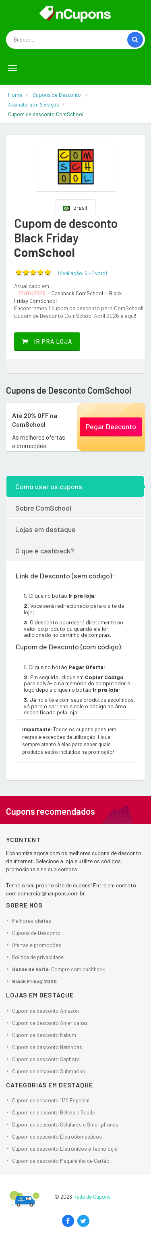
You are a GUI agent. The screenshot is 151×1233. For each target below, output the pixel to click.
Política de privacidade (38, 957)
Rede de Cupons (92, 1196)
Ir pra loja (47, 341)
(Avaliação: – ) (82, 273)
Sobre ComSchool (43, 507)
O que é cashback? (44, 550)
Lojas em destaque (45, 529)
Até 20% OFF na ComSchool (34, 419)
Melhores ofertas (31, 921)
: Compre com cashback (58, 969)
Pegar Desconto (111, 426)
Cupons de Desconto (36, 933)
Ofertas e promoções (36, 945)
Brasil (75, 207)
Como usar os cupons (48, 486)
